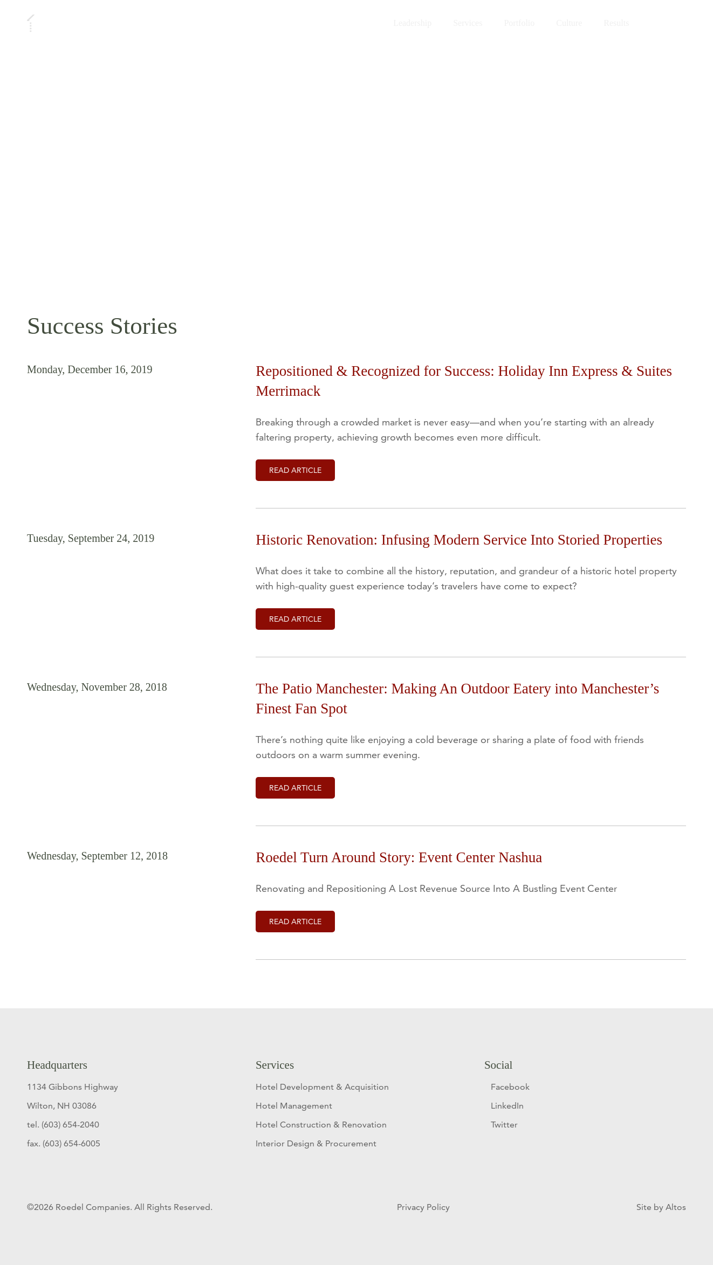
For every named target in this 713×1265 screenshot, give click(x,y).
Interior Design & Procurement (316, 1143)
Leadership (410, 25)
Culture (567, 25)
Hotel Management (294, 1106)
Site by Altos (661, 1207)
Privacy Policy (424, 1207)
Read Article (295, 470)
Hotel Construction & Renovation (321, 1124)
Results (614, 25)
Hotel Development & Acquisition (322, 1087)
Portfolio (517, 25)
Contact (661, 25)
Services (465, 25)
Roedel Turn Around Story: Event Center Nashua (399, 857)
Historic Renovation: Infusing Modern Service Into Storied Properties (459, 540)
